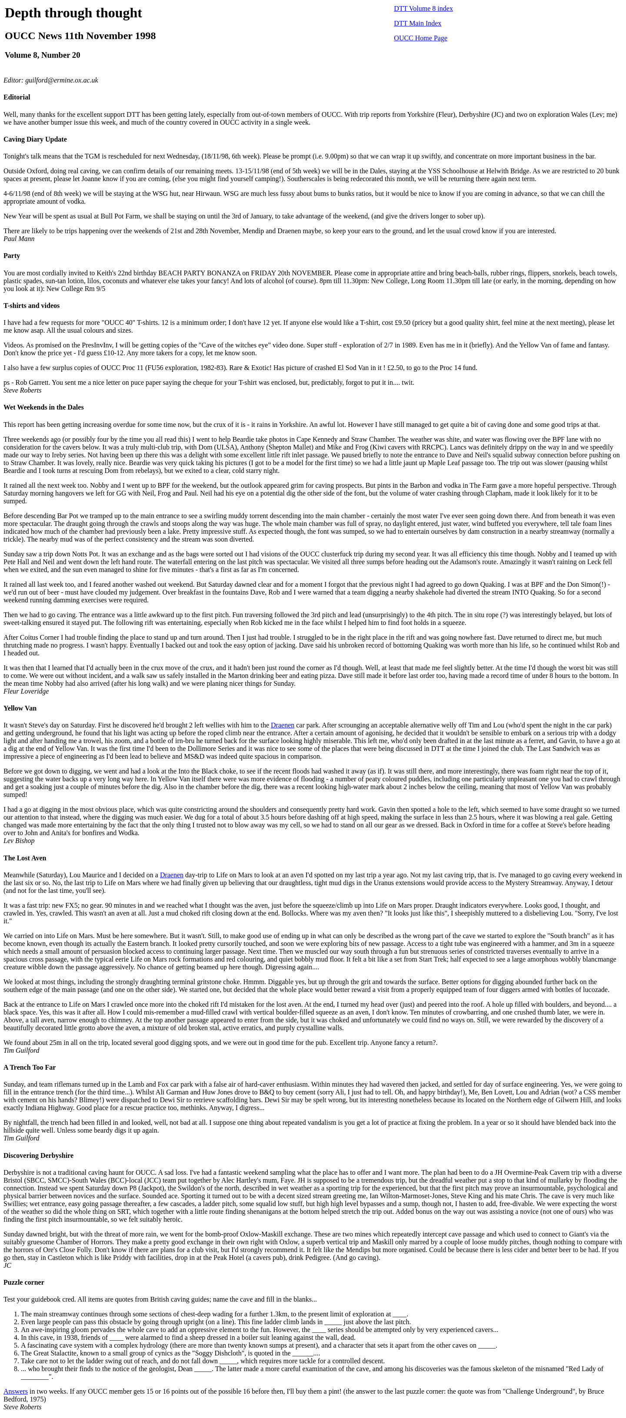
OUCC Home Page (420, 38)
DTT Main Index (417, 23)
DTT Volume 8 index (423, 8)
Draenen (282, 725)
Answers (15, 1391)
